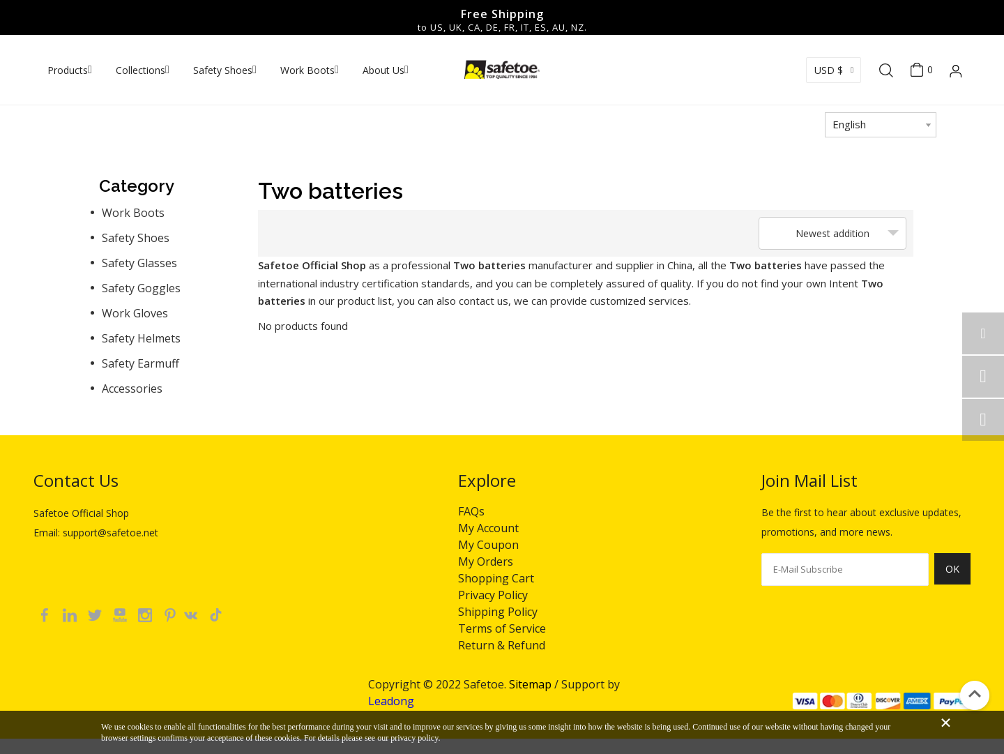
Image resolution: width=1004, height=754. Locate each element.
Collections (140, 70)
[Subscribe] (952, 577)
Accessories (132, 388)
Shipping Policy (498, 611)
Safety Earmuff (140, 363)
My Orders (485, 561)
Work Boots (307, 70)
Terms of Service (502, 628)
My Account (488, 528)
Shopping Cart (496, 578)
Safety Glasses (139, 263)
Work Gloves (135, 313)
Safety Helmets (141, 338)
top (975, 694)
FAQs (471, 511)
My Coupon (488, 544)
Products (67, 70)
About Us (383, 70)
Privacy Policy (493, 595)
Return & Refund (501, 645)
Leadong (391, 701)
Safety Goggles (141, 288)
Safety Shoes (222, 70)
